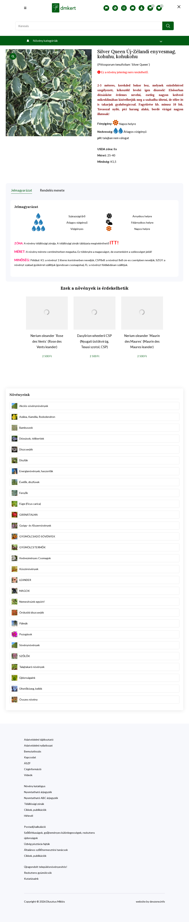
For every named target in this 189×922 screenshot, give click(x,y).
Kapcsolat (30, 757)
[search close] (178, 7)
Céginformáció (32, 769)
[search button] (168, 26)
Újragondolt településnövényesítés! (45, 866)
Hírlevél (28, 815)
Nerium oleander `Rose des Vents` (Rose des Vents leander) (47, 341)
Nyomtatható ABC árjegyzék (41, 797)
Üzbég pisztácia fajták (37, 843)
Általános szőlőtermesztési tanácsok (46, 849)
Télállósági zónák (34, 803)
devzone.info (157, 901)
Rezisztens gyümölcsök (38, 872)
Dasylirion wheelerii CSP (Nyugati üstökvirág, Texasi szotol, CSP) (94, 341)
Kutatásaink (31, 878)
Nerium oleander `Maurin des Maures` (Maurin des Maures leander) (142, 341)
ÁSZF (27, 763)
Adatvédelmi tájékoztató (38, 739)
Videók (28, 774)
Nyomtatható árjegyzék (38, 791)
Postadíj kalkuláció (35, 826)
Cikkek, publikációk (35, 809)
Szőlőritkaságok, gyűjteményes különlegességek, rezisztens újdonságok (59, 835)
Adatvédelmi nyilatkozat (38, 745)
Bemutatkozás (32, 751)
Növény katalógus (34, 786)
